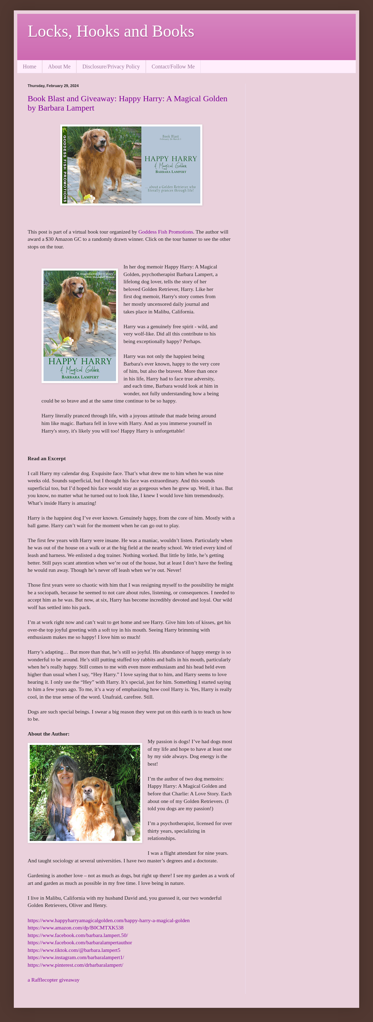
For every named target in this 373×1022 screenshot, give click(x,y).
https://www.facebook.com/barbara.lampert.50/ (78, 935)
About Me (59, 66)
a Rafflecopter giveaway (53, 980)
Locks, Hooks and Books (111, 31)
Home (29, 66)
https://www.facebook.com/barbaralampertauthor (80, 942)
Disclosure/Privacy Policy (111, 66)
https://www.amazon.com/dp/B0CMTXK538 (76, 927)
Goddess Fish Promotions (165, 232)
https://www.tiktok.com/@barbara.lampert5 (74, 950)
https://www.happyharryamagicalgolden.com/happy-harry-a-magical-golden (109, 920)
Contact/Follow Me (173, 66)
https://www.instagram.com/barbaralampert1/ (76, 957)
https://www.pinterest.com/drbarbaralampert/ (75, 965)
